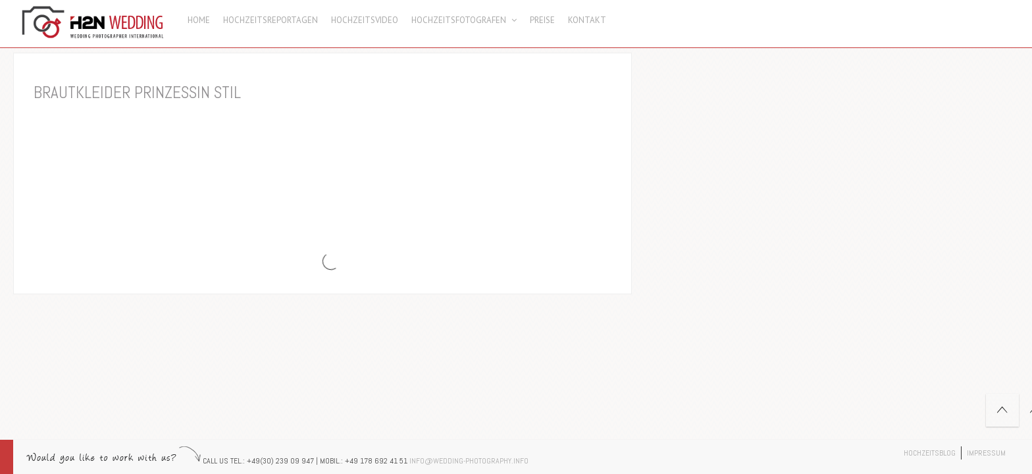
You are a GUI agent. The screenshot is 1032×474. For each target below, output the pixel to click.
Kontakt (587, 20)
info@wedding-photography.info (469, 461)
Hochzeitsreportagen (270, 20)
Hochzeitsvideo (364, 20)
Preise (542, 20)
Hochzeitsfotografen (464, 20)
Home (199, 20)
